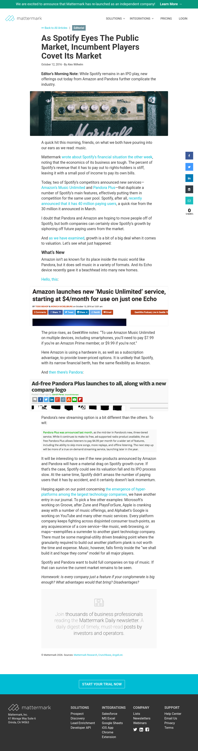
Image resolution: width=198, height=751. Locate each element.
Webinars (140, 723)
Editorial (79, 28)
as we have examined (66, 238)
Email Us (170, 718)
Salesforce (109, 714)
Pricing (166, 18)
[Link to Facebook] (147, 729)
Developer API (81, 728)
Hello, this (49, 279)
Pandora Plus (104, 187)
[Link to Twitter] (136, 729)
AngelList (117, 654)
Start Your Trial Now (102, 684)
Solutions (115, 18)
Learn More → (171, 4)
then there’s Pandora (66, 372)
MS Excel (108, 718)
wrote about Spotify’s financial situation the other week (107, 157)
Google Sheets (112, 723)
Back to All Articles (54, 27)
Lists (136, 714)
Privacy (169, 723)
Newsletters (141, 718)
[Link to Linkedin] (142, 729)
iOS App (108, 728)
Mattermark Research (85, 654)
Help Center (172, 714)
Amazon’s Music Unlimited (63, 187)
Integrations (142, 18)
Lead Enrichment (83, 723)
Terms (168, 728)
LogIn (183, 18)
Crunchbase (104, 654)
